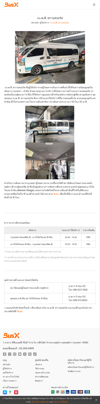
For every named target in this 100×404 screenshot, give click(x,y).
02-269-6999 (26, 348)
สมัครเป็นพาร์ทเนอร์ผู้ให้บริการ (81, 367)
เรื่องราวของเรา (10, 380)
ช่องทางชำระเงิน (42, 372)
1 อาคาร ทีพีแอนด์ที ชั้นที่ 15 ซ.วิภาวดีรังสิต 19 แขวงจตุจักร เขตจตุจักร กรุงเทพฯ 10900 (45, 342)
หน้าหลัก (35, 22)
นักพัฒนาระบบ (74, 371)
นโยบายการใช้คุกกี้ (60, 402)
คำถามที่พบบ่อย (41, 376)
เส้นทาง (38, 364)
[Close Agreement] (96, 399)
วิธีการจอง (39, 368)
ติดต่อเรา (39, 380)
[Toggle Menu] (94, 4)
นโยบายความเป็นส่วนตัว (40, 402)
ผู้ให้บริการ (44, 22)
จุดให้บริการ (8, 372)
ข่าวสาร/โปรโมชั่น (11, 376)
